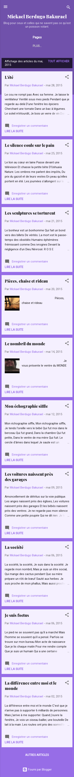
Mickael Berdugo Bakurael (37, 16)
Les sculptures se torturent (30, 213)
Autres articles (37, 755)
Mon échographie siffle (26, 406)
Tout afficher (58, 61)
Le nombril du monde (25, 343)
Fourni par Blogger (37, 769)
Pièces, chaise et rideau (26, 281)
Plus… (58, 46)
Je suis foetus (17, 615)
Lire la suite (14, 131)
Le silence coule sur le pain (29, 145)
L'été (9, 77)
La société (14, 547)
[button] (67, 77)
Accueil (17, 46)
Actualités (38, 46)
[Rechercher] (68, 8)
